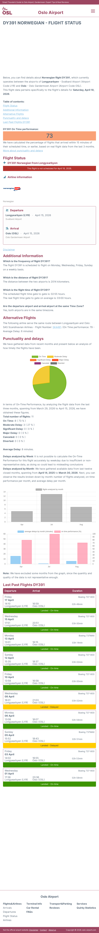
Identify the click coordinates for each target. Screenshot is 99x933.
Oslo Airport (50, 12)
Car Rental (32, 907)
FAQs (29, 911)
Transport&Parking (61, 903)
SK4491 (57, 327)
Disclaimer (33, 930)
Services (82, 903)
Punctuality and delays (16, 117)
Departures (9, 911)
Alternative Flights (13, 113)
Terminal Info (34, 903)
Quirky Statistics (86, 907)
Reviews (55, 907)
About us (52, 930)
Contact (43, 930)
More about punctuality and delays (23, 150)
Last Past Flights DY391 (16, 122)
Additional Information (16, 109)
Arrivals (7, 907)
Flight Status (10, 105)
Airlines (7, 920)
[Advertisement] (49, 52)
